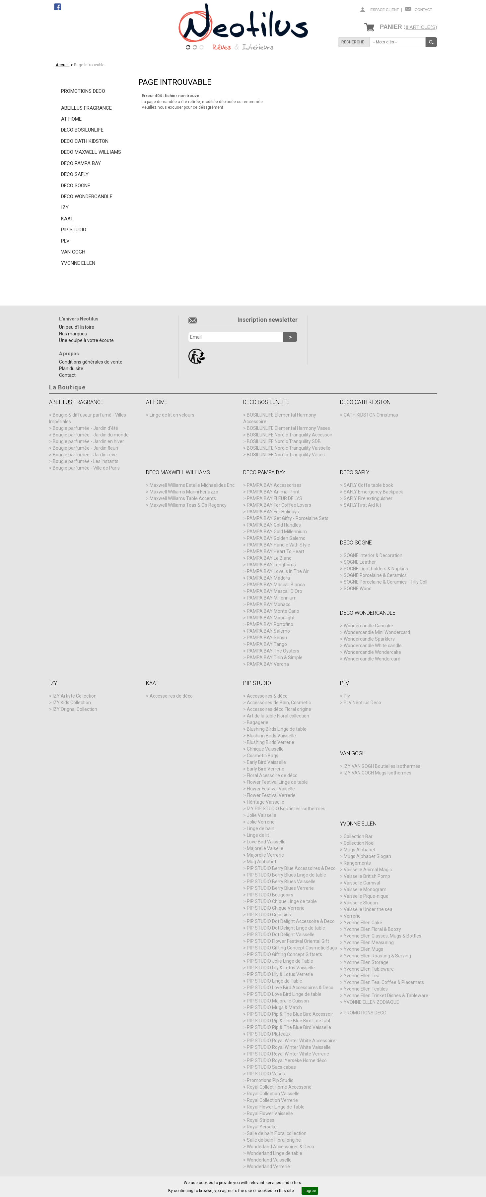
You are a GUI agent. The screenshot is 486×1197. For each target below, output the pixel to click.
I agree (310, 1190)
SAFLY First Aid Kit (362, 505)
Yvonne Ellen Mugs (363, 949)
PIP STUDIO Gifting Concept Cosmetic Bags (292, 947)
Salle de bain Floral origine (274, 1140)
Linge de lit (258, 835)
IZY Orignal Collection (75, 709)
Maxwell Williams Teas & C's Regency (188, 505)
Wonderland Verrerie (268, 1166)
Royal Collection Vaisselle (273, 1093)
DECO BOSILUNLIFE (82, 130)
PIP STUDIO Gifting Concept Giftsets (284, 954)
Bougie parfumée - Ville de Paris (86, 468)
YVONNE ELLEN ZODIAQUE (371, 1002)
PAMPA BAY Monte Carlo (273, 611)
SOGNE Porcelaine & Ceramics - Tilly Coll (385, 582)
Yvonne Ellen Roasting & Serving (377, 955)
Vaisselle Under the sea (368, 909)
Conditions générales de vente (90, 362)
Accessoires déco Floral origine (279, 709)
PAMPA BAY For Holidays (273, 511)
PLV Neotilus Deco (362, 702)
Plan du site (71, 368)
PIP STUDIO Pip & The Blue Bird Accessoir (290, 1014)
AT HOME (71, 119)
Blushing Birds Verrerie (270, 742)
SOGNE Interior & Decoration (373, 555)
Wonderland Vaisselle (269, 1160)
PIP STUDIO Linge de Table (274, 981)
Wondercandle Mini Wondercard (377, 632)
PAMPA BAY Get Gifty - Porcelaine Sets (287, 518)
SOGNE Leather (360, 562)
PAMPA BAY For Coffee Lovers (279, 505)
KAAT (67, 219)
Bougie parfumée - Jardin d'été (85, 428)
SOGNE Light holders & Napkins (376, 568)
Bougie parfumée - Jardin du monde (91, 434)
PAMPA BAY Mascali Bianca (276, 584)
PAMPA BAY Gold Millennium (277, 531)
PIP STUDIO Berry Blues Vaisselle (281, 881)
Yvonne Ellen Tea (362, 975)
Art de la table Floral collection (278, 715)
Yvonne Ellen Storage (366, 962)
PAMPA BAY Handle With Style (278, 544)
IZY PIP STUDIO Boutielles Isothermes (286, 808)
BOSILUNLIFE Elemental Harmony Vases (288, 428)
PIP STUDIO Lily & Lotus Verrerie (280, 974)
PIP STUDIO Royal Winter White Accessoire (291, 1040)
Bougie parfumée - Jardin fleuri (85, 448)
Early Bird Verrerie (265, 768)
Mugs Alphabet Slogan (367, 856)
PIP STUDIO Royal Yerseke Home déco (287, 1060)
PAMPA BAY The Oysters (273, 651)
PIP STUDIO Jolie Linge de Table (280, 961)
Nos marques (73, 333)
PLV (65, 241)
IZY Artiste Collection (75, 696)
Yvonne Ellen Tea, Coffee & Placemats (384, 982)
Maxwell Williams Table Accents (183, 498)
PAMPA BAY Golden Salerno (276, 538)
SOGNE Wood (358, 588)
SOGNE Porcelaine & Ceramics (375, 575)
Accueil (63, 65)
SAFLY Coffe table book (368, 485)
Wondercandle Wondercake (372, 652)
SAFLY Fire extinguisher (368, 498)
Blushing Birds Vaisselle (271, 735)
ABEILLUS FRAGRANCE (86, 108)
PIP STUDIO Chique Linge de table (282, 901)
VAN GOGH (73, 252)
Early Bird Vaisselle (266, 762)
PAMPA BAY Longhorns (271, 564)
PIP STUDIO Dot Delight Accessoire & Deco (291, 921)
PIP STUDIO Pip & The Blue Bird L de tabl (288, 1020)
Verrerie (352, 916)
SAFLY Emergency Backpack (373, 491)
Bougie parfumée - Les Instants (85, 461)
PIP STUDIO (73, 230)
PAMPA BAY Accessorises (274, 485)
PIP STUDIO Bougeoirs (270, 894)
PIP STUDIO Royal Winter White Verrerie (288, 1053)
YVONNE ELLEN (78, 263)
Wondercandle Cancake (368, 625)
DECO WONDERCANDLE (86, 197)
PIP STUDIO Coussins (269, 914)
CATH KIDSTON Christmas (371, 415)
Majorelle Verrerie (265, 855)
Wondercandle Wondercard (372, 658)
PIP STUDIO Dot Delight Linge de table (286, 928)
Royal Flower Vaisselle (270, 1113)
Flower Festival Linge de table (277, 782)
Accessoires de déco (171, 696)
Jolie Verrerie (261, 822)
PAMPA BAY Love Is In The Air (278, 571)
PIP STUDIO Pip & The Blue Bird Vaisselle (289, 1027)
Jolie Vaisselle (261, 815)
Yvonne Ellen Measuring (369, 942)
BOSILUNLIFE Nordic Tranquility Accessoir (289, 434)
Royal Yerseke (262, 1126)
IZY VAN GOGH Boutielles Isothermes (382, 766)
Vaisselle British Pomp (367, 876)
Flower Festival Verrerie (271, 795)
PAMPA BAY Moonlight (271, 617)
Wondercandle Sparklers (369, 639)
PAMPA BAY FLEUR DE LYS (274, 498)
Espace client (384, 10)
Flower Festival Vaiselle (271, 788)
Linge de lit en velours (172, 415)
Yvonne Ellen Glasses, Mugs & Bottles (382, 936)
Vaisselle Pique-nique (366, 896)
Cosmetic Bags (262, 755)
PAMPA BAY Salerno (268, 631)
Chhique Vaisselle (265, 749)
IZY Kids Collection (72, 702)
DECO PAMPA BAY (81, 163)
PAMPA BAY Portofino (270, 624)
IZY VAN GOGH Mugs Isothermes (377, 772)
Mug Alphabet (261, 861)
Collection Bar (358, 836)
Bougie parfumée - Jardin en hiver (88, 441)
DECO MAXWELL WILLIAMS (91, 152)
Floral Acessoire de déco (272, 775)
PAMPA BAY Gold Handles (274, 525)
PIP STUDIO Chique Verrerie (276, 908)
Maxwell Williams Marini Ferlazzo (184, 491)
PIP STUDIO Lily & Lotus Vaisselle (281, 967)
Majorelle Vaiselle (265, 848)
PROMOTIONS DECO (83, 91)
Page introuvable (89, 65)
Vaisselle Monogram (365, 889)
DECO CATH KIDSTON (84, 141)
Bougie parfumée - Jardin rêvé (85, 454)
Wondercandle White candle (373, 645)
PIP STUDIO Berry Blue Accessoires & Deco (291, 868)
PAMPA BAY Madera (268, 578)
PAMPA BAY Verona (268, 664)
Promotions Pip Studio (270, 1080)
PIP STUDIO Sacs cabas (271, 1067)
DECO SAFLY (75, 174)
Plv (347, 696)
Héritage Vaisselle (265, 802)
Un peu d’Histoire (76, 327)
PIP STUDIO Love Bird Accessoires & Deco (290, 987)
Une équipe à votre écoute (86, 340)
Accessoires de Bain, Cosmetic (279, 702)
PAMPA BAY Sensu (267, 637)
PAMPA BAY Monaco (269, 604)
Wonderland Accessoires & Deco (280, 1146)
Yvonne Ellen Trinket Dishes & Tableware (386, 995)
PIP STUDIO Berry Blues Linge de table (286, 875)
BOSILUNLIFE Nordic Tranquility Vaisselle (288, 448)
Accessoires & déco (267, 696)
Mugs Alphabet (360, 849)
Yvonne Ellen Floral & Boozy (372, 929)
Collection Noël (359, 843)
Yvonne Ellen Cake (363, 922)
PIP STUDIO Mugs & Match (274, 1007)
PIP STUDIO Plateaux (269, 1034)
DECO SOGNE (75, 186)
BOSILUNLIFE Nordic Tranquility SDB (284, 441)
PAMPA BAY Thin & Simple (275, 657)
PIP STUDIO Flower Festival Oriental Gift (288, 941)
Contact (423, 10)
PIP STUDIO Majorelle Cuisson (278, 1000)
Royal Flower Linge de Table (276, 1107)
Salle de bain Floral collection (277, 1133)
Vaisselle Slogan (361, 902)
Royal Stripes (260, 1120)
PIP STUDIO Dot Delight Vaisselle (280, 934)
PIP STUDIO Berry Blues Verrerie (280, 888)
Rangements (357, 863)
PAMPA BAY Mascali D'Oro (274, 591)
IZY (65, 207)
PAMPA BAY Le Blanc (269, 558)
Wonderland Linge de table (274, 1153)
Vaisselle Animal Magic (368, 869)
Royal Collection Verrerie (272, 1100)
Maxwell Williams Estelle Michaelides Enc (192, 485)
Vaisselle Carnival (362, 882)
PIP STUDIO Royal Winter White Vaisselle (289, 1047)
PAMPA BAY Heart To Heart (275, 551)
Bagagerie (257, 722)
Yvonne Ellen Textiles (366, 989)
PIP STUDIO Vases (266, 1073)
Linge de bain (260, 828)
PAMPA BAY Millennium (272, 597)
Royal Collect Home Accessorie (279, 1087)
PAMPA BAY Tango (267, 644)
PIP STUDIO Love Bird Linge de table (284, 994)
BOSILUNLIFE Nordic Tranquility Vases (286, 454)
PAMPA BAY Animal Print (273, 491)
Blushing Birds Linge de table (277, 729)
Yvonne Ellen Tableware (369, 969)
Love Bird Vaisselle (266, 841)
